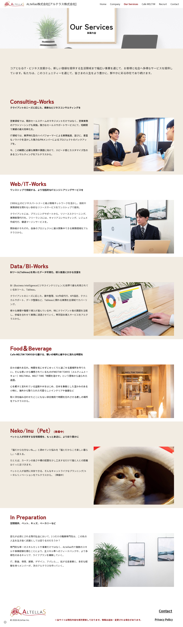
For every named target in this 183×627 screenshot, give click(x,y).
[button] (5, 622)
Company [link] (115, 4)
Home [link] (103, 4)
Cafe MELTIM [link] (148, 4)
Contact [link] (175, 4)
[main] (91, 28)
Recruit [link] (163, 4)
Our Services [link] (131, 4)
